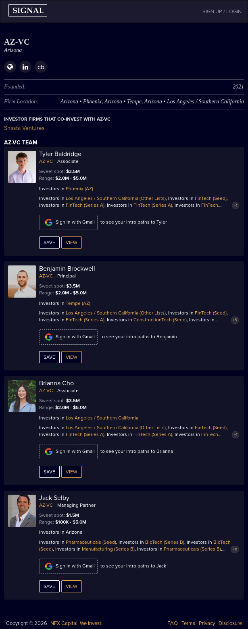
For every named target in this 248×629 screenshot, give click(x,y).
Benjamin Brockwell (67, 269)
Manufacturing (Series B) (108, 549)
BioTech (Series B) (164, 542)
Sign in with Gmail (68, 222)
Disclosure (230, 623)
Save (49, 242)
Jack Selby (54, 498)
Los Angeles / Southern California (102, 418)
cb (41, 67)
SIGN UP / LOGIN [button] (222, 11)
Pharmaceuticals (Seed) (91, 542)
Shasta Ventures (24, 128)
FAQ (172, 623)
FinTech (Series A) (85, 205)
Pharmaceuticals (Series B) (192, 549)
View (71, 242)
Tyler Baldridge (60, 154)
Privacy (207, 623)
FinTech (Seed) (211, 198)
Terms (188, 623)
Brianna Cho (56, 383)
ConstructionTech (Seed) (160, 320)
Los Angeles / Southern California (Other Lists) (116, 198)
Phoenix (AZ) (79, 188)
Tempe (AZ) (78, 303)
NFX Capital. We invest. (76, 623)
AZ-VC (46, 161)
